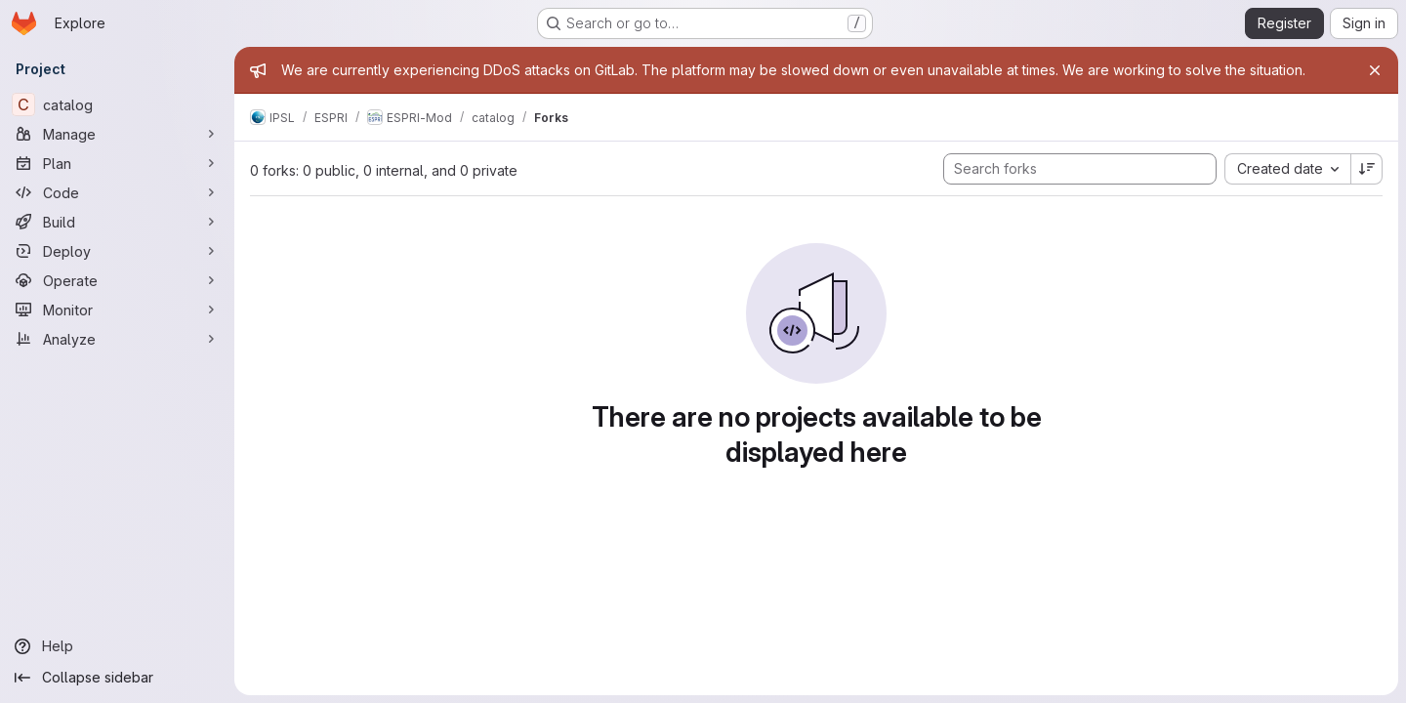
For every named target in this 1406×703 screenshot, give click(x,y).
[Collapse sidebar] (117, 677)
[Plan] (117, 163)
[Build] (117, 221)
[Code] (117, 192)
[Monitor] (117, 309)
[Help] (117, 646)
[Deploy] (117, 251)
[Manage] (117, 133)
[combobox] (1287, 169)
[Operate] (117, 280)
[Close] (1374, 70)
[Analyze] (117, 338)
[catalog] (117, 104)
